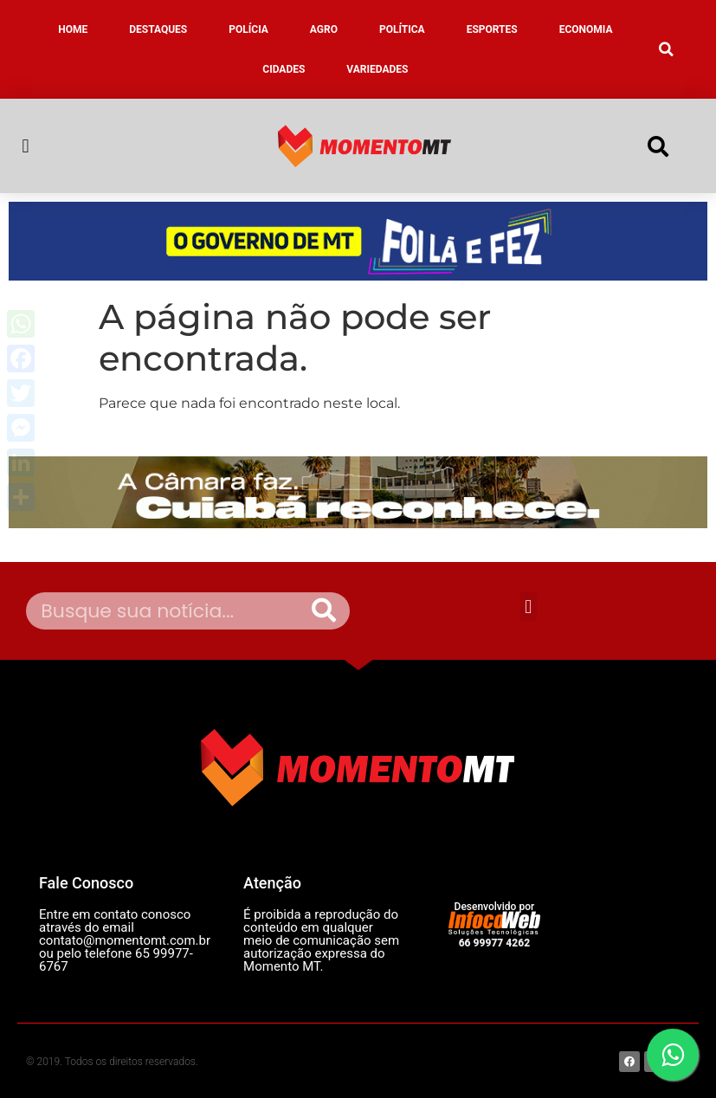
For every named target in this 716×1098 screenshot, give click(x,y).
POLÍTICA (402, 29)
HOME (72, 29)
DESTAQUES (158, 29)
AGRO (324, 29)
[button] (667, 49)
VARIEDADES (377, 69)
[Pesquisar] (324, 611)
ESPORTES (492, 29)
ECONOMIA (586, 29)
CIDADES (283, 69)
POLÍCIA (248, 29)
